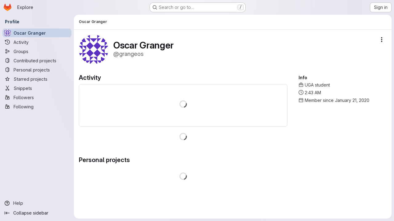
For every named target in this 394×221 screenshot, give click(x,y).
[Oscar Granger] (36, 33)
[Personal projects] (36, 69)
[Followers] (36, 97)
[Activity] (36, 42)
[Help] (36, 203)
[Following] (36, 106)
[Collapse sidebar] (36, 213)
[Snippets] (36, 88)
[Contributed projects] (36, 60)
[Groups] (36, 51)
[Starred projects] (36, 79)
